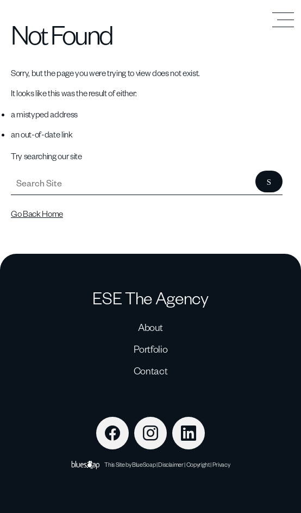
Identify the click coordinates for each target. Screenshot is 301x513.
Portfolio (151, 348)
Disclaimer (171, 464)
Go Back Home (37, 213)
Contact (151, 370)
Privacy (221, 464)
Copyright (198, 464)
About (150, 327)
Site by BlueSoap (136, 464)
